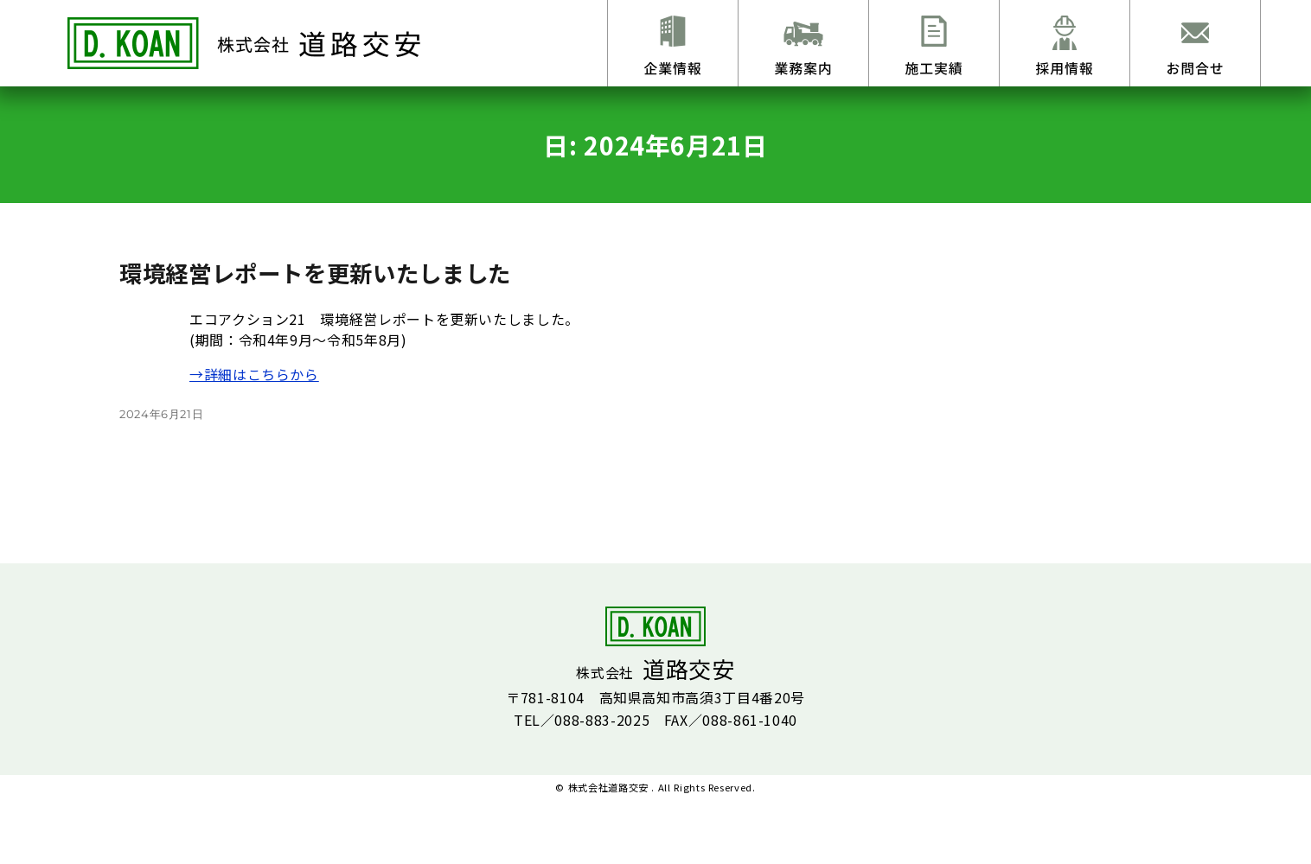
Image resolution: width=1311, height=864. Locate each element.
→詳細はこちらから (254, 374)
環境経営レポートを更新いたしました (315, 272)
